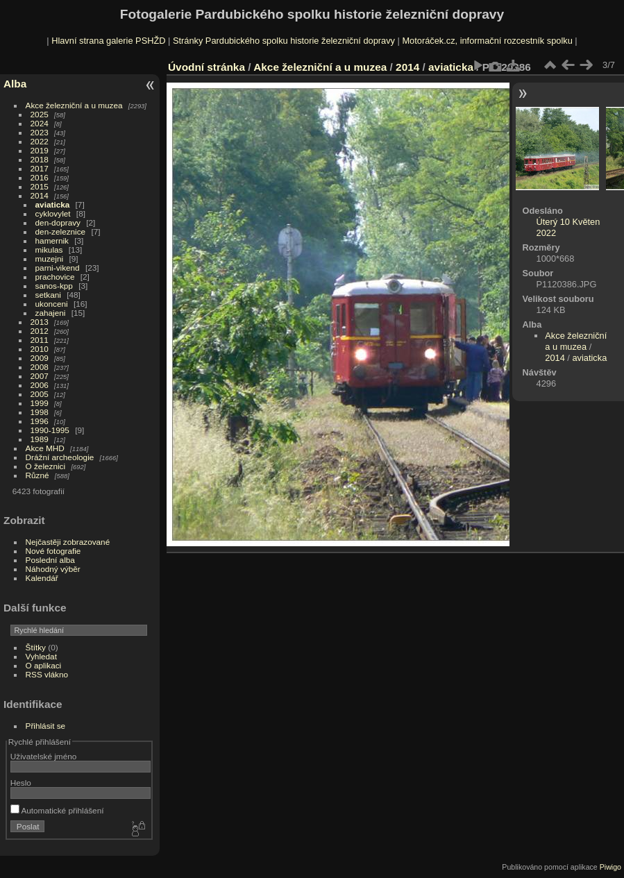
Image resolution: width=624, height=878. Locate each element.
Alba (14, 84)
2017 (40, 168)
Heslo (20, 782)
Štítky (36, 647)
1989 (40, 439)
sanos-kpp (54, 285)
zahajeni (50, 312)
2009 (40, 357)
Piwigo (610, 867)
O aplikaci (44, 665)
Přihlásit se (46, 725)
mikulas (49, 249)
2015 (40, 186)
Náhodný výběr (53, 568)
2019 (40, 150)
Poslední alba (50, 559)
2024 (40, 123)
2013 (40, 321)
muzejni (49, 258)
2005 (40, 393)
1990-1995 (50, 429)
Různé (37, 475)
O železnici (46, 466)
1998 (40, 411)
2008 (40, 366)
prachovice (55, 276)
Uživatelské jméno (43, 756)
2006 (40, 384)
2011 (40, 339)
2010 (40, 348)
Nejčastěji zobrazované (68, 541)
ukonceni (51, 303)
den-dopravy (58, 222)
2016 (40, 177)
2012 (40, 330)
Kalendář (42, 577)
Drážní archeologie (60, 457)
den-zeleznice (60, 231)
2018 (40, 159)
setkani (48, 294)
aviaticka (52, 204)
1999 (40, 402)
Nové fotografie (53, 550)
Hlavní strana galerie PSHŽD (108, 40)
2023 (40, 132)
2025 (40, 114)
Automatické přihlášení (57, 810)
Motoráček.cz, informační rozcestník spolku (487, 40)
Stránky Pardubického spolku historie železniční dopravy (284, 40)
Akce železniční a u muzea (74, 105)
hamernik (52, 240)
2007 (40, 375)
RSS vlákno (47, 674)
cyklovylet (53, 213)
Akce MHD (45, 448)
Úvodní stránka (206, 67)
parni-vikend (57, 267)
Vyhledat (41, 656)
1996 (40, 420)
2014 (40, 195)
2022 (40, 141)
